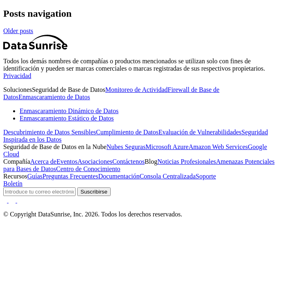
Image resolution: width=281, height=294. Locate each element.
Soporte (206, 176)
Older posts (18, 30)
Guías (34, 176)
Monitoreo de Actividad (136, 89)
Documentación (118, 176)
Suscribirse (93, 192)
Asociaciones (95, 161)
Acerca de (43, 161)
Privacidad (17, 75)
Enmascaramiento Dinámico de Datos (69, 110)
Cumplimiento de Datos (127, 132)
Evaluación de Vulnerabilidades (199, 132)
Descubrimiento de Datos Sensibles (49, 132)
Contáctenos (128, 161)
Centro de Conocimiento (88, 168)
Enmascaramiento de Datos (54, 97)
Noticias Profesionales (186, 161)
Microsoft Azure (166, 146)
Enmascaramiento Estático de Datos (67, 118)
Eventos (67, 161)
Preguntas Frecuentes (70, 176)
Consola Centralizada (168, 176)
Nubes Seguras (126, 146)
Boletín (12, 183)
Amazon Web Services (218, 146)
